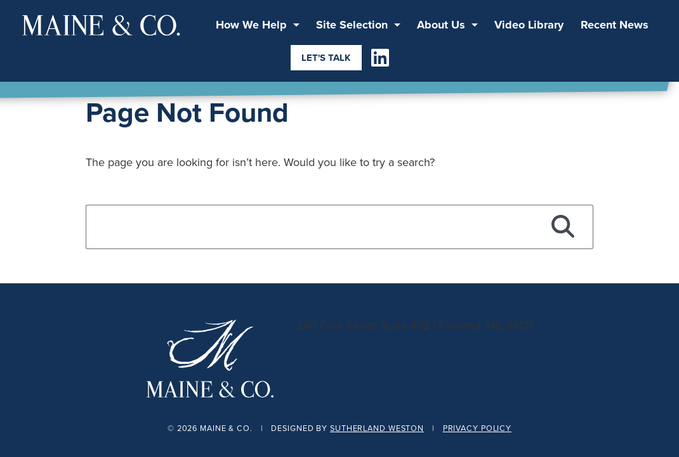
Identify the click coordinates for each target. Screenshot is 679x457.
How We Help (251, 24)
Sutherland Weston (377, 428)
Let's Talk (326, 58)
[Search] (563, 227)
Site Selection (352, 24)
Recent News (615, 24)
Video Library (529, 24)
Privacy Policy (477, 428)
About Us (441, 24)
